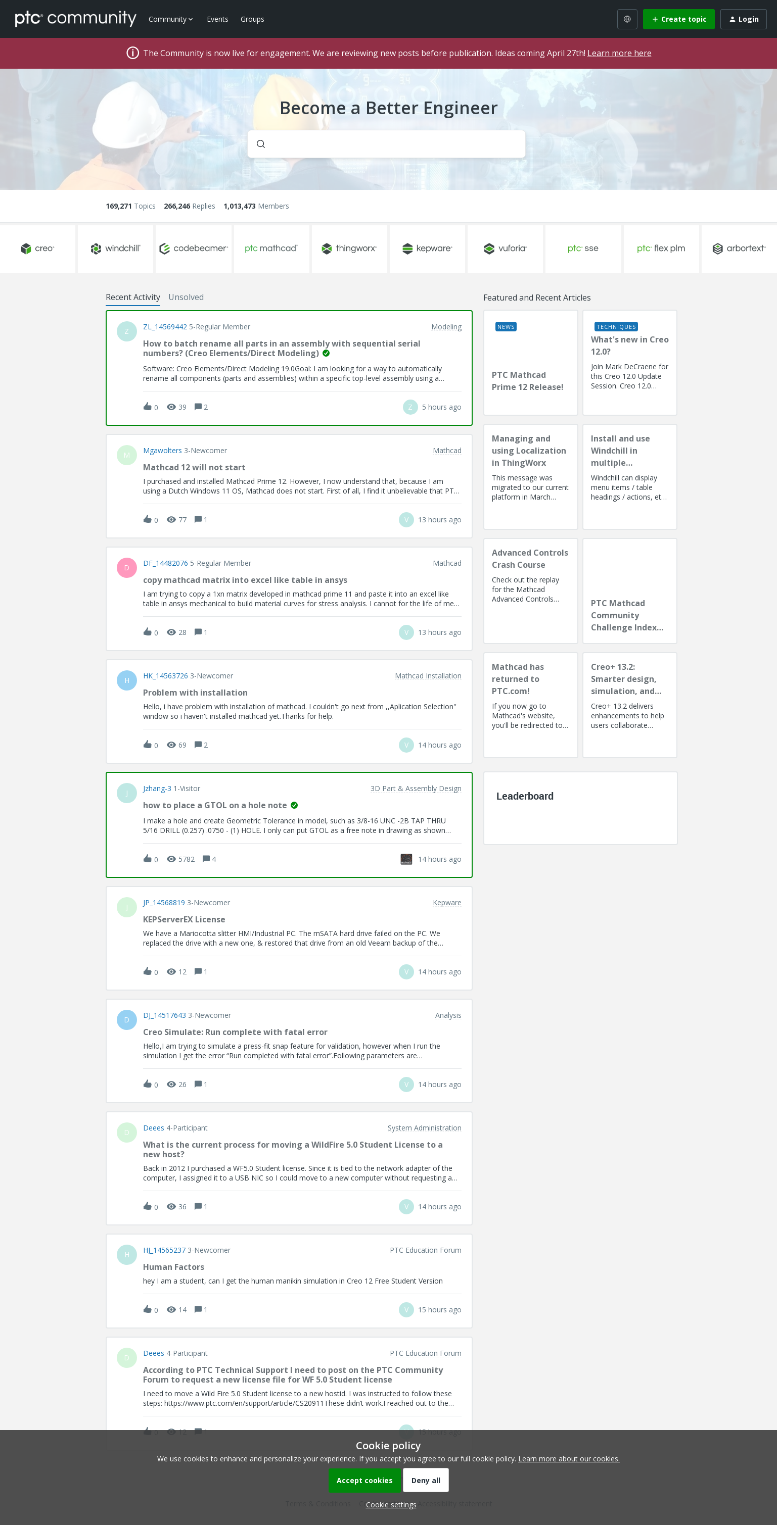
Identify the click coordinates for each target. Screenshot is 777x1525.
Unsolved (186, 297)
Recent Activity (133, 297)
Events (217, 19)
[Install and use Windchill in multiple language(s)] (629, 477)
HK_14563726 (165, 675)
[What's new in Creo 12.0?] (629, 363)
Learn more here (619, 53)
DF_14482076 (165, 563)
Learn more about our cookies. (569, 1458)
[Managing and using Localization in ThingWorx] (530, 477)
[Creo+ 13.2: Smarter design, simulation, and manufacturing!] (629, 705)
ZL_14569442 (165, 326)
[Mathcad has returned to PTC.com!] (530, 705)
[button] (389, 1504)
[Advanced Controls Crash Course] (530, 591)
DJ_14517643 (164, 1015)
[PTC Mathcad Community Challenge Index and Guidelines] (629, 591)
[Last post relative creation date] (442, 407)
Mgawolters (162, 450)
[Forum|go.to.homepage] (75, 19)
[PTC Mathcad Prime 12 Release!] (530, 363)
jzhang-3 (157, 788)
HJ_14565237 (164, 1250)
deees (153, 1128)
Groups (252, 19)
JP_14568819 (164, 902)
